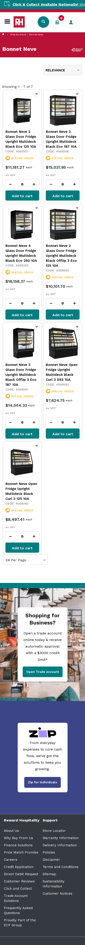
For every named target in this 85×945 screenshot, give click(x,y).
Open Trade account (42, 672)
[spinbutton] (22, 184)
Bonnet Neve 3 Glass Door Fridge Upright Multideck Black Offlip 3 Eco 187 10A (20, 375)
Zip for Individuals (42, 782)
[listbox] (62, 70)
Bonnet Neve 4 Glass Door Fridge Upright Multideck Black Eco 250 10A (21, 253)
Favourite (36, 96)
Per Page (18, 560)
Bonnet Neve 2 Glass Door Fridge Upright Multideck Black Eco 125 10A (20, 139)
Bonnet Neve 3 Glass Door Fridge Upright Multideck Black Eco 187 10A (61, 139)
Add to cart (22, 196)
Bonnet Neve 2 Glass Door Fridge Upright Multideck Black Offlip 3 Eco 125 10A (61, 256)
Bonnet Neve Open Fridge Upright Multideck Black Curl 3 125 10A (21, 491)
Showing (17, 86)
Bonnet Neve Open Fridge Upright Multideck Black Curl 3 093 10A (62, 372)
